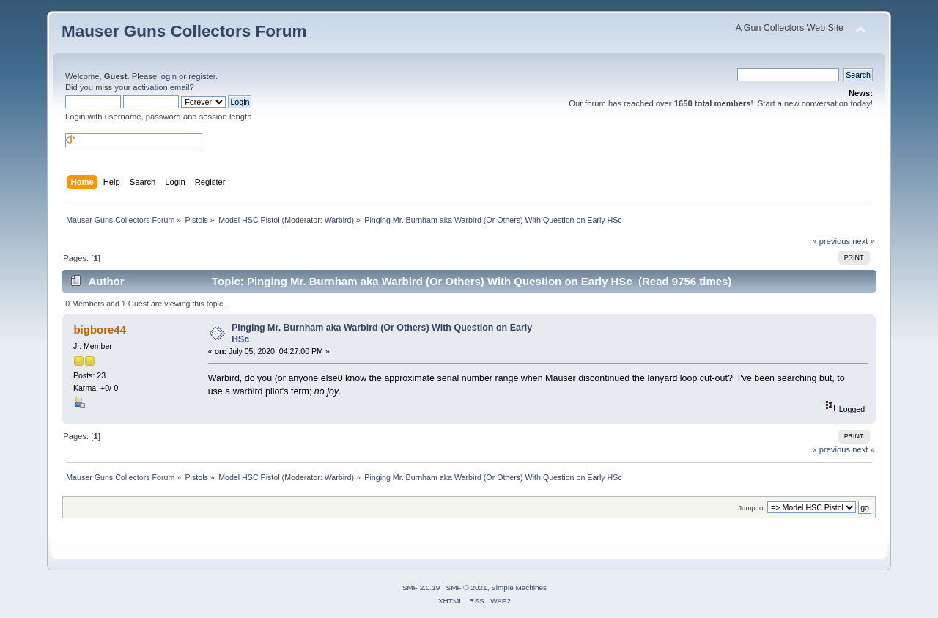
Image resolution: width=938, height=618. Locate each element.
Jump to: (751, 508)
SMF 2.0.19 (421, 588)
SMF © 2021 (466, 588)
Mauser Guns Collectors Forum (184, 31)
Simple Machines (519, 588)
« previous (831, 241)
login (168, 76)
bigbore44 (99, 329)
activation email (161, 87)
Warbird (338, 220)
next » (863, 241)
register (201, 76)
